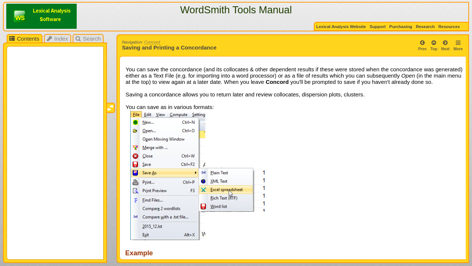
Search (88, 38)
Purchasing (400, 26)
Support (377, 26)
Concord (152, 42)
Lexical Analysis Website (341, 26)
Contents (23, 38)
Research (425, 26)
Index (57, 38)
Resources (449, 26)
